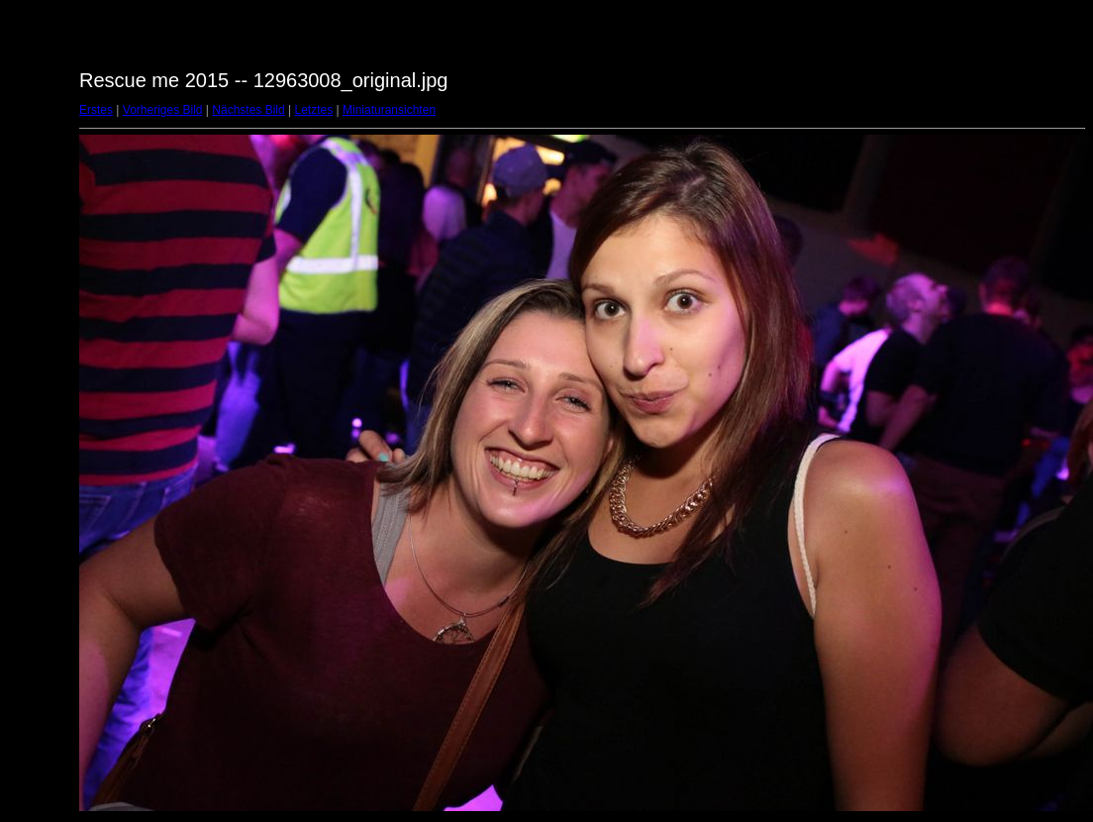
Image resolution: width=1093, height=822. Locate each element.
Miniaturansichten (389, 110)
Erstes (96, 110)
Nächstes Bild (248, 110)
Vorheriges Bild (163, 110)
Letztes (314, 110)
